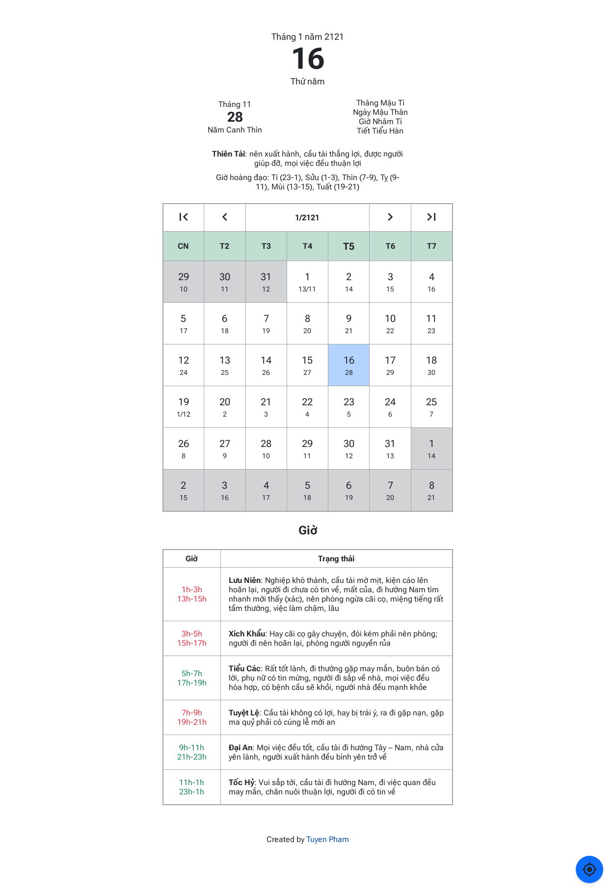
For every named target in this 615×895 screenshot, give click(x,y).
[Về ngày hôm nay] (589, 869)
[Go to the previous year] (183, 217)
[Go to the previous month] (224, 217)
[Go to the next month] (390, 217)
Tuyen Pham (327, 839)
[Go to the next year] (431, 217)
